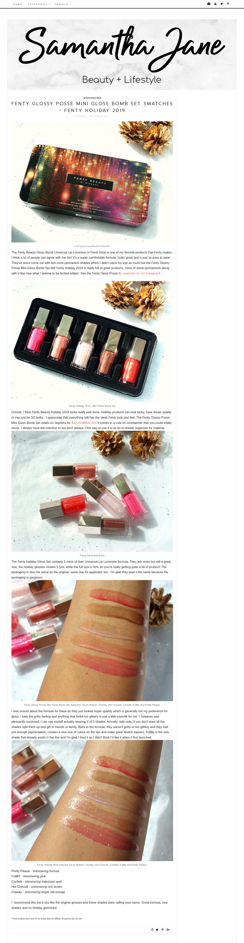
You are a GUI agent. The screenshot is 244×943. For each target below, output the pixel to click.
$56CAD (90, 422)
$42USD (77, 422)
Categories (39, 4)
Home (17, 4)
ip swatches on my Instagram (140, 273)
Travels (63, 4)
